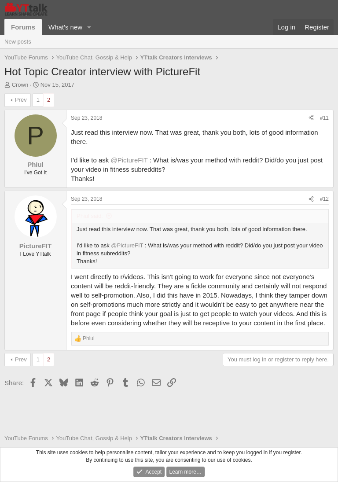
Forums (23, 27)
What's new (65, 27)
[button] (89, 27)
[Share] (311, 118)
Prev (21, 99)
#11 (324, 118)
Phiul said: (90, 216)
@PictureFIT (128, 160)
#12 (324, 199)
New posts (17, 41)
